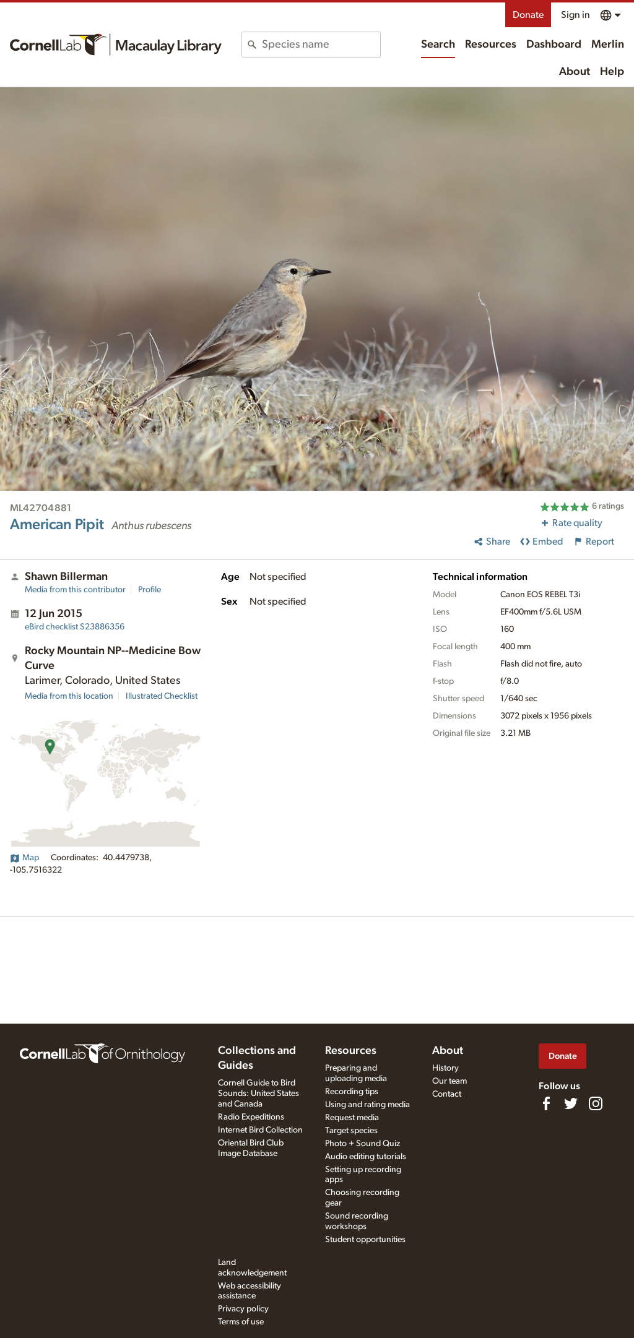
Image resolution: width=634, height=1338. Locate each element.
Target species (351, 1130)
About (574, 71)
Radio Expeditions (251, 1117)
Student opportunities (365, 1239)
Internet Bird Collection (260, 1130)
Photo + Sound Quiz (362, 1143)
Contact (446, 1094)
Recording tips (351, 1091)
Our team (449, 1081)
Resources (490, 44)
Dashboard (553, 44)
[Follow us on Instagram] (595, 1103)
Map (24, 857)
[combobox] (321, 44)
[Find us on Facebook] (546, 1103)
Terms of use (241, 1322)
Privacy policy (243, 1309)
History (445, 1068)
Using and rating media (367, 1104)
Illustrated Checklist (162, 696)
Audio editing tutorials (365, 1156)
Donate (528, 15)
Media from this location (69, 696)
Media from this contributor (75, 589)
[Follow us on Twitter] (570, 1103)
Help (612, 71)
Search (438, 44)
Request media (352, 1117)
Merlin (607, 44)
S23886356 (74, 627)
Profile (149, 589)
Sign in (575, 15)
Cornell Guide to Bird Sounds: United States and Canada (258, 1093)
